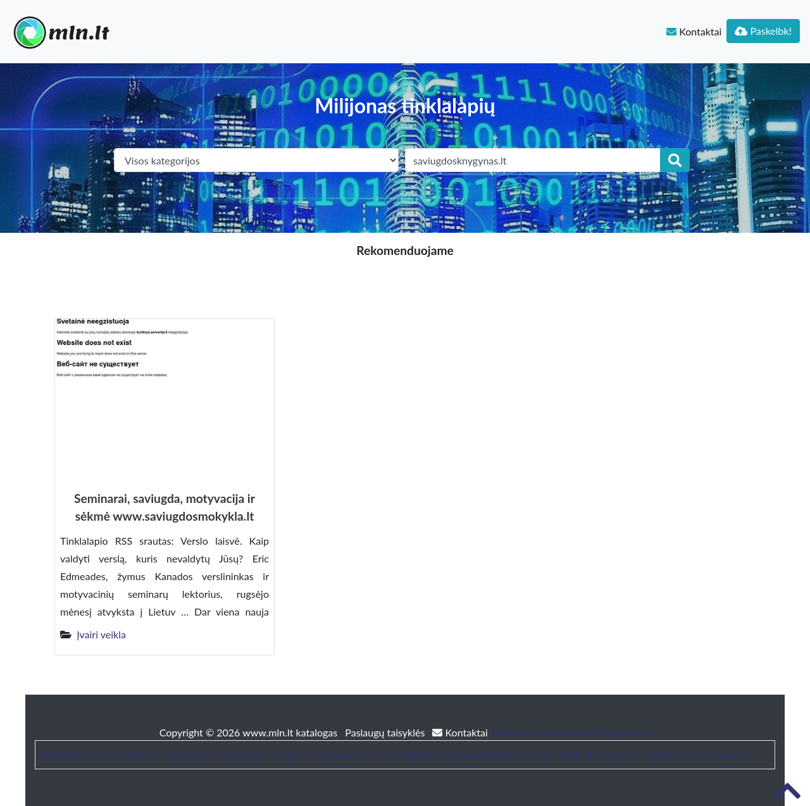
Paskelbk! (763, 31)
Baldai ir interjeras (597, 754)
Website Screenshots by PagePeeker (570, 732)
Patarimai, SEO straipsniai (98, 754)
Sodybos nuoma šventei (697, 754)
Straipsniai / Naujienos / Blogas (232, 754)
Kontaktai (693, 31)
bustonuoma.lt (341, 754)
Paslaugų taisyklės (386, 732)
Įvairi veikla (101, 634)
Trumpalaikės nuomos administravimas (465, 754)
